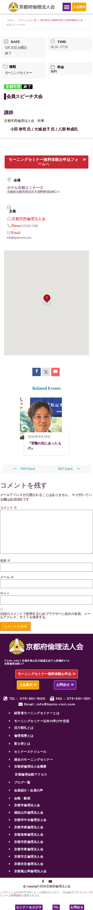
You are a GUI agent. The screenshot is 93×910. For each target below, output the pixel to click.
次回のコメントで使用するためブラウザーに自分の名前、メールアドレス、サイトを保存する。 (45, 615)
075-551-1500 (30, 226)
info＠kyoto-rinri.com (19, 237)
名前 (5, 560)
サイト (5, 593)
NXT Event (69, 469)
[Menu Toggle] (67, 7)
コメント (8, 507)
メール (7, 577)
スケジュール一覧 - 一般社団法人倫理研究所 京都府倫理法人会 (50, 20)
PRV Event (24, 469)
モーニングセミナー (18, 73)
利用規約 (15, 895)
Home (10, 20)
